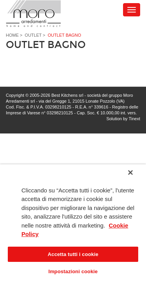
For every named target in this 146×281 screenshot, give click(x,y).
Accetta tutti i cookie (73, 254)
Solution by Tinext (123, 118)
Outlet (33, 35)
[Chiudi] (136, 176)
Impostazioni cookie (73, 271)
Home (12, 35)
